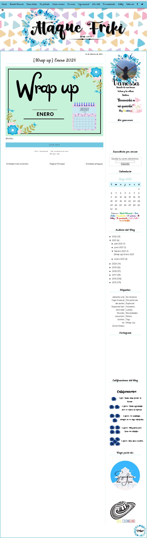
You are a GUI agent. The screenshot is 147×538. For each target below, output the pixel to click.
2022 (114, 236)
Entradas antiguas (94, 164)
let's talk (120, 309)
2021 (114, 240)
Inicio (4, 4)
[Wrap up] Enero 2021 (54, 60)
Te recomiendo (109, 4)
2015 (114, 282)
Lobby (120, 4)
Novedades (132, 313)
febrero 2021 (120, 251)
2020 (114, 264)
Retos (129, 316)
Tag (128, 319)
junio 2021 (119, 247)
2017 (114, 275)
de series (119, 303)
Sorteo (120, 319)
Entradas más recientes (17, 164)
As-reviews (131, 297)
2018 (114, 271)
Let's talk (96, 4)
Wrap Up (55, 154)
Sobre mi (130, 4)
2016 (114, 278)
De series (71, 4)
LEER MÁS (54, 145)
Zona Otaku (118, 326)
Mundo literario (16, 4)
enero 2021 (119, 259)
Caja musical (83, 4)
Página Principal (57, 164)
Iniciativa (130, 306)
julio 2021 (118, 243)
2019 (114, 267)
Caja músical (118, 300)
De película (45, 4)
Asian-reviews (58, 4)
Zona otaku (31, 4)
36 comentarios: (60, 151)
